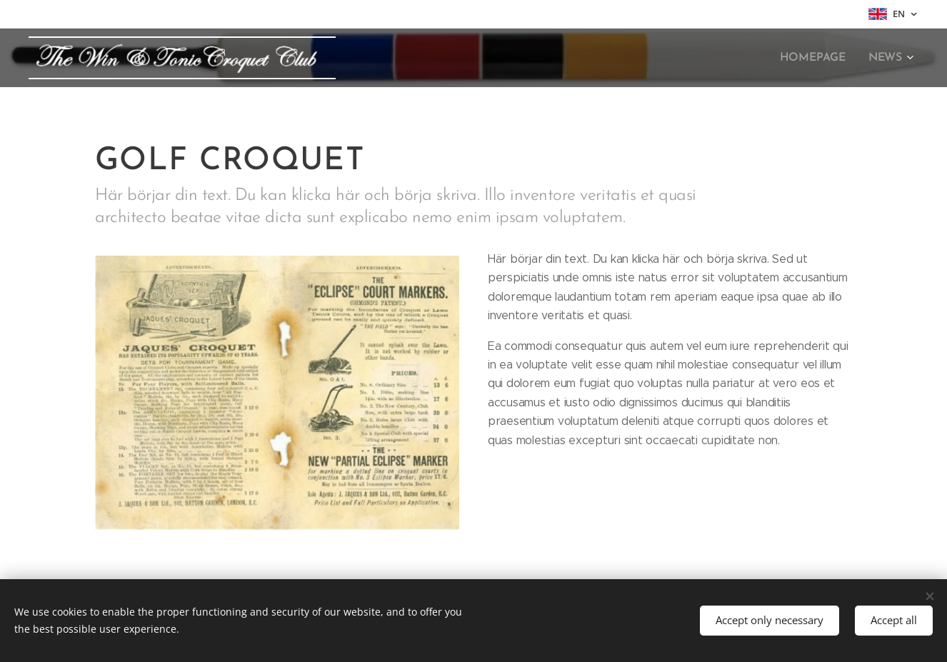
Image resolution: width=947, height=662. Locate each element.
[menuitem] (819, 58)
